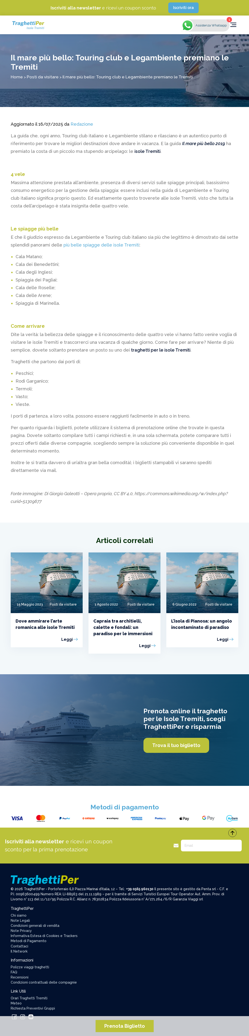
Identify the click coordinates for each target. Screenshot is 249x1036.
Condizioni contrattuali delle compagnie (44, 982)
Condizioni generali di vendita (35, 926)
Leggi (67, 639)
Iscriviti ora (183, 7)
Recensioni (19, 977)
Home (17, 76)
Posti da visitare (43, 76)
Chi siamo (19, 915)
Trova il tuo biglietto (176, 745)
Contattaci (19, 946)
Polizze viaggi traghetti (30, 967)
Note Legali (20, 920)
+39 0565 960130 (139, 889)
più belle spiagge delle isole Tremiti (101, 244)
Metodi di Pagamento (28, 941)
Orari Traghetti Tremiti (29, 998)
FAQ (14, 972)
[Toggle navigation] (233, 24)
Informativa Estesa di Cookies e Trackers (44, 936)
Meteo (16, 1003)
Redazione (82, 124)
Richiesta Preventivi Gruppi (33, 1008)
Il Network (19, 951)
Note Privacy (21, 931)
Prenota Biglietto (124, 1026)
